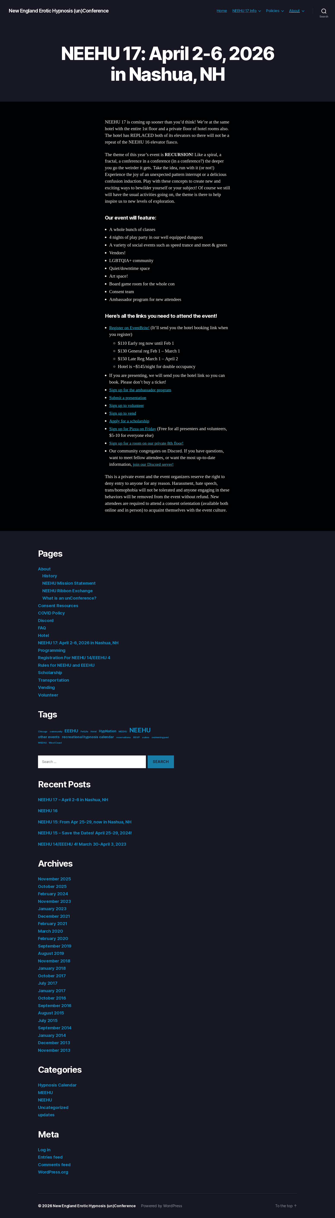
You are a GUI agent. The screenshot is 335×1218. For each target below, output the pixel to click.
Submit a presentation (129, 398)
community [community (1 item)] (56, 731)
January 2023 (53, 908)
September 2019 (56, 946)
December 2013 (55, 1042)
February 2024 (54, 893)
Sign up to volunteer (127, 405)
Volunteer (49, 695)
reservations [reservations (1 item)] (123, 737)
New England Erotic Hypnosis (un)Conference (62, 10)
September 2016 (56, 1005)
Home (222, 10)
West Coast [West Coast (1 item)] (55, 742)
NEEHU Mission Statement (70, 583)
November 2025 (55, 879)
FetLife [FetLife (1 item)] (84, 731)
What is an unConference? (70, 598)
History (50, 575)
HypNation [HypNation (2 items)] (107, 731)
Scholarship (51, 672)
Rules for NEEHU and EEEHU (68, 665)
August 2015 (52, 1013)
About (294, 10)
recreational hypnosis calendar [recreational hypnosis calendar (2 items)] (88, 737)
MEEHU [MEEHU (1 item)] (123, 731)
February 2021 (53, 923)
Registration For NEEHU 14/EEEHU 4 (76, 657)
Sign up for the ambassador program (142, 390)
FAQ (42, 627)
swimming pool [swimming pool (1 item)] (160, 737)
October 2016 (53, 998)
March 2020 (51, 931)
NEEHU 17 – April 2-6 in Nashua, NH (75, 799)
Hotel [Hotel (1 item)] (93, 731)
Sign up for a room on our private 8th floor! (148, 443)
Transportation (54, 680)
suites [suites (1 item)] (145, 737)
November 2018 (55, 961)
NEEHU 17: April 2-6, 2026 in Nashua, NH (81, 642)
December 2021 (55, 916)
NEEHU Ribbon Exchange (68, 590)
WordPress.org (54, 1172)
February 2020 (54, 938)
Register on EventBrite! (130, 328)
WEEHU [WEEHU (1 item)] (42, 742)
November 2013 (55, 1050)
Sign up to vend (123, 413)
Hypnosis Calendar (58, 1085)
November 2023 (55, 901)
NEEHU (45, 1100)
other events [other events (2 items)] (49, 737)
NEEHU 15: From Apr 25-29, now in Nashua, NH (87, 822)
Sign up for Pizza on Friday (134, 429)
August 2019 (52, 953)
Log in (44, 1149)
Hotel (44, 635)
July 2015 (48, 1020)
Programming (52, 650)
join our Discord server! (154, 464)
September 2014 (56, 1027)
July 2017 (48, 983)
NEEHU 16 (48, 810)
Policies (272, 10)
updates (47, 1114)
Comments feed (55, 1164)
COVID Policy (52, 613)
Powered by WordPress (164, 1206)
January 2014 (53, 1035)
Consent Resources (59, 605)
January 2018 (53, 968)
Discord (46, 620)
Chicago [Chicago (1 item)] (42, 731)
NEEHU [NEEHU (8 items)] (140, 730)
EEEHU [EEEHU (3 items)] (71, 730)
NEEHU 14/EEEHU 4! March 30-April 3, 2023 (85, 844)
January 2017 (52, 990)
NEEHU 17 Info (244, 10)
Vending (47, 687)
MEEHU (46, 1092)
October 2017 (53, 975)
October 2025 (53, 886)
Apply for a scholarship (130, 421)
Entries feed (51, 1157)
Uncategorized (54, 1107)
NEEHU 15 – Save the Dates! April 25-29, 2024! (88, 833)
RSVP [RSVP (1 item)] (136, 737)
